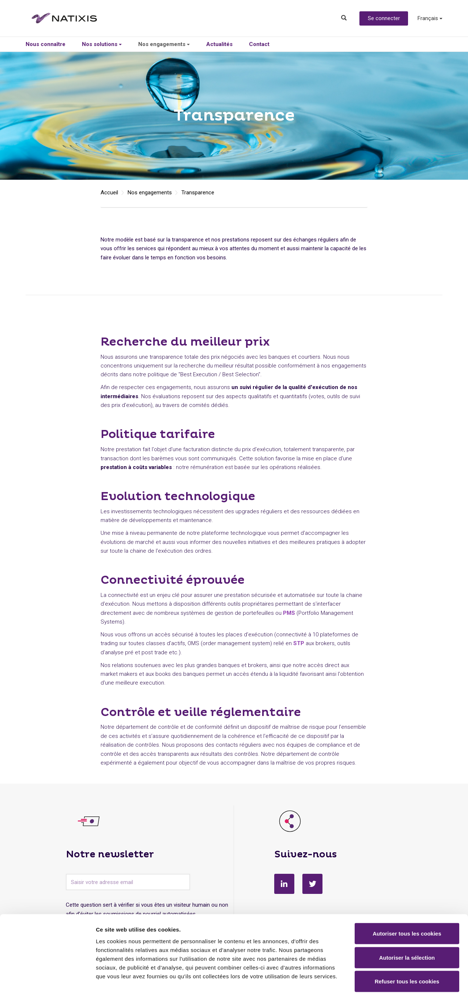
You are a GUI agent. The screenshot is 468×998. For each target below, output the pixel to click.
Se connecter (384, 18)
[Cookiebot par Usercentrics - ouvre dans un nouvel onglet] (47, 983)
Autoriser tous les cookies (407, 902)
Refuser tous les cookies (407, 950)
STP (298, 643)
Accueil (109, 192)
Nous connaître (45, 44)
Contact (259, 44)
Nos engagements (164, 44)
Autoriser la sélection (407, 926)
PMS (289, 613)
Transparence (197, 192)
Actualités (219, 44)
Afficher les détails (402, 983)
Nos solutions (102, 44)
